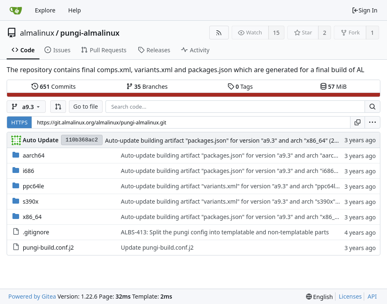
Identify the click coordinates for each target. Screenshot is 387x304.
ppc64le (33, 186)
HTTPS (19, 122)
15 (276, 32)
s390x (31, 201)
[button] (58, 106)
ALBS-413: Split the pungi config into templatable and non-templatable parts (225, 232)
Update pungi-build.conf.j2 (157, 247)
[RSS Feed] (219, 32)
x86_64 (32, 217)
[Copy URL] (357, 122)
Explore (45, 10)
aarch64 (34, 155)
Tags (240, 86)
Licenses (350, 296)
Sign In (364, 10)
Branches (147, 86)
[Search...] (372, 106)
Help (74, 10)
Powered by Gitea (32, 296)
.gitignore (36, 232)
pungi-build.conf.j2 (48, 247)
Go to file (85, 106)
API (372, 296)
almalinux (37, 33)
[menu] (372, 122)
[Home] (15, 10)
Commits (54, 86)
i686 (28, 171)
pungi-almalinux (90, 33)
